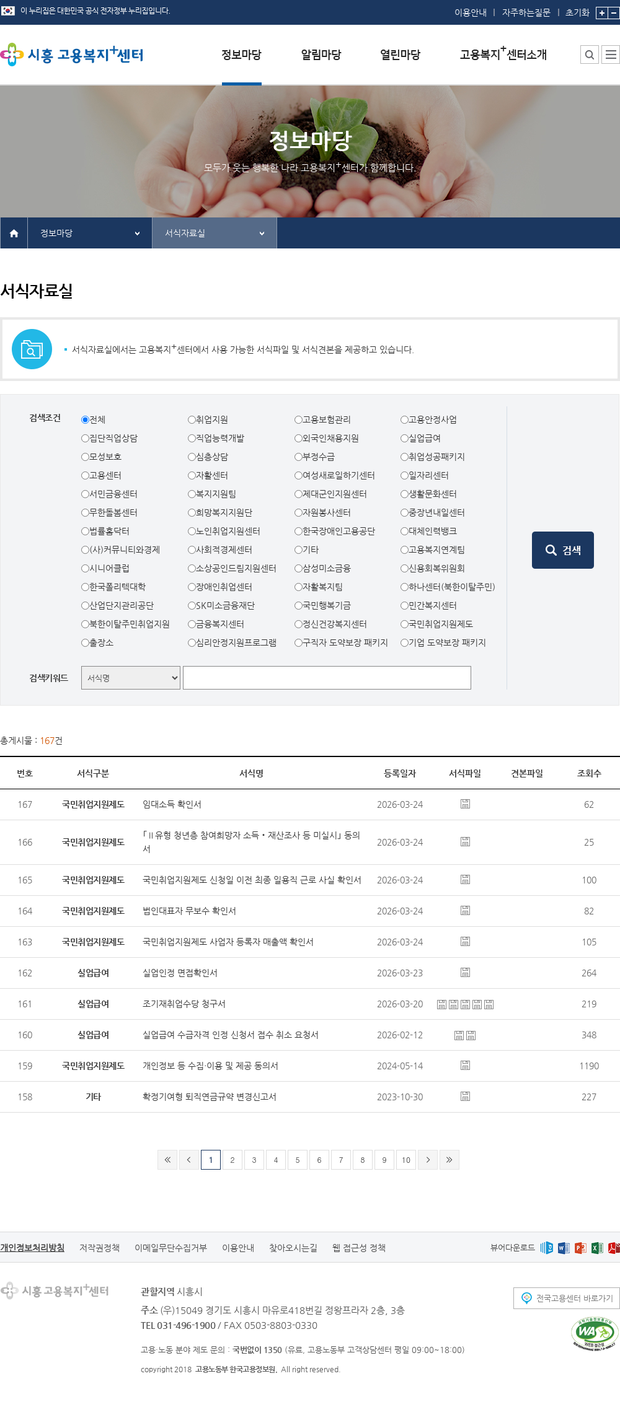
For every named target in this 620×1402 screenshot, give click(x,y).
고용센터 (105, 475)
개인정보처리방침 (32, 1248)
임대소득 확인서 (172, 804)
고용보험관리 (327, 419)
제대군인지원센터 (335, 494)
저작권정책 (99, 1248)
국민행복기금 (327, 605)
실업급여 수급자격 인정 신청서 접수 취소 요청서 (231, 1035)
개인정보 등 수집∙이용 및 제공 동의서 (210, 1066)
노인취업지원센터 (228, 531)
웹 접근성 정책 (359, 1248)
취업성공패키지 (437, 457)
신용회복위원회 (437, 568)
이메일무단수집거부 (171, 1248)
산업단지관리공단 (121, 605)
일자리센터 (429, 475)
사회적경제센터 (224, 549)
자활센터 (212, 475)
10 (406, 1159)
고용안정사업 (433, 419)
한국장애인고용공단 (339, 531)
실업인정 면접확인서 (180, 973)
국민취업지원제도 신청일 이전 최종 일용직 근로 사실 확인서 (252, 880)
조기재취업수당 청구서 (184, 1004)
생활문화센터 (433, 494)
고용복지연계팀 (437, 549)
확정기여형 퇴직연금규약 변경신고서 (210, 1097)
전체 (97, 419)
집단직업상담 (113, 438)
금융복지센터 (220, 624)
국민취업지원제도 (441, 624)
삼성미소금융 (327, 568)
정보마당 (56, 233)
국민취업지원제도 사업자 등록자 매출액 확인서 (228, 942)
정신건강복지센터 (335, 624)
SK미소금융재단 (225, 605)
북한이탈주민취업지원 (129, 624)
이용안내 (470, 12)
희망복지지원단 (224, 512)
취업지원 (212, 419)
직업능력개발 (220, 438)
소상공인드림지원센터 (236, 568)
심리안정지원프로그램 (236, 642)
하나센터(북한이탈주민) (452, 587)
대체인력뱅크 (433, 531)
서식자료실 (185, 233)
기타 (311, 549)
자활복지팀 (323, 587)
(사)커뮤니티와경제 (124, 549)
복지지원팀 (216, 494)
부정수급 (319, 457)
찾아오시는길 (293, 1248)
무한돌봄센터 (113, 512)
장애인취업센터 (224, 587)
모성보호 (105, 457)
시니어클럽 (109, 568)
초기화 (577, 8)
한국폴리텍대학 (117, 587)
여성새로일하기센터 (339, 475)
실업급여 (425, 438)
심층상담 (212, 457)
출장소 (101, 642)
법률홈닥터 (109, 531)
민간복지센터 (433, 605)
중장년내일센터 (437, 512)
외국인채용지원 (331, 438)
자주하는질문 (526, 12)
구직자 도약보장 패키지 (345, 642)
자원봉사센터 (327, 512)
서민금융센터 (113, 494)
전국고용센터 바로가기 (574, 1298)
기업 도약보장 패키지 (447, 642)
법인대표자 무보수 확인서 (189, 911)
